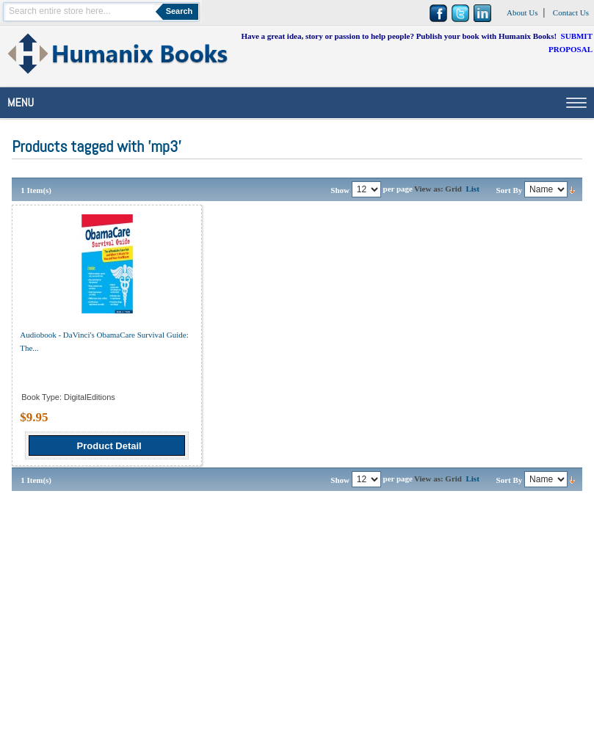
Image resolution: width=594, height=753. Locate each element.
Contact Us (571, 12)
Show (339, 190)
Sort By (509, 190)
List (472, 188)
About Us (522, 12)
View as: (428, 188)
